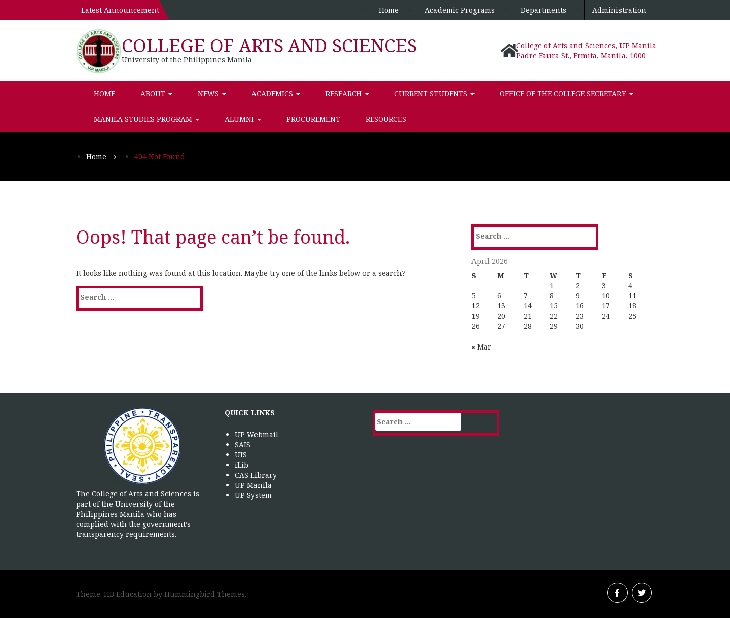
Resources (386, 119)
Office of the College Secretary (566, 93)
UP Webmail (256, 434)
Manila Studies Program (146, 119)
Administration (619, 10)
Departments (543, 10)
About (156, 93)
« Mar (481, 347)
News (212, 93)
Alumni (243, 119)
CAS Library (256, 475)
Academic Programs (460, 10)
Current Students (434, 93)
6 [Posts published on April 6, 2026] (499, 295)
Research (347, 93)
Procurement (313, 119)
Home (389, 10)
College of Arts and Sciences (269, 45)
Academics (275, 93)
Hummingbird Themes (204, 594)
